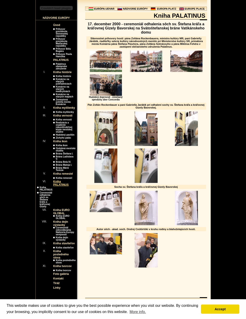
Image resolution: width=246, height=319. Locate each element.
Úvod (56, 25)
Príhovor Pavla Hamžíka (64, 55)
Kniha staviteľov (64, 243)
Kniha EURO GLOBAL (61, 211)
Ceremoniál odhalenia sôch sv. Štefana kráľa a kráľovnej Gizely (46, 199)
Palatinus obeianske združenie (61, 66)
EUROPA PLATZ (166, 8)
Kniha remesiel (63, 173)
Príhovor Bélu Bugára (63, 50)
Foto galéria (61, 274)
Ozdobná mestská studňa (65, 149)
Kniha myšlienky (64, 107)
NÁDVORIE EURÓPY (135, 8)
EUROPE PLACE (195, 8)
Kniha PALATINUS (61, 183)
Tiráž (56, 283)
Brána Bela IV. (63, 162)
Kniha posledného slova (61, 254)
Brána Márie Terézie (62, 169)
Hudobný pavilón (65, 135)
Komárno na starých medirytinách (63, 89)
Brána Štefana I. (64, 153)
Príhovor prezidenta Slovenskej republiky (62, 32)
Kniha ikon (60, 141)
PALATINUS (61, 60)
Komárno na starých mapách (64, 95)
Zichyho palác (63, 138)
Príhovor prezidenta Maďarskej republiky (61, 42)
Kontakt (58, 278)
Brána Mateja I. (64, 165)
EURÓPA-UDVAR (104, 8)
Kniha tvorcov (62, 266)
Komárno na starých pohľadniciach (63, 81)
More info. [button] (138, 312)
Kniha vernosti (62, 115)
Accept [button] (220, 309)
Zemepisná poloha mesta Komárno (63, 101)
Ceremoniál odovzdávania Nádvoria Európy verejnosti (65, 231)
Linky (56, 287)
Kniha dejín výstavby (60, 223)
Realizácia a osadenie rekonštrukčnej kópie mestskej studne (64, 127)
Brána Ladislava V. (64, 157)
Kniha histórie (62, 72)
